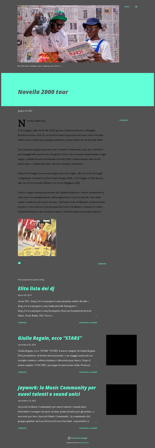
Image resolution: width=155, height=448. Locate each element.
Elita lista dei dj (36, 288)
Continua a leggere (88, 322)
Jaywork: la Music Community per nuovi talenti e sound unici (57, 390)
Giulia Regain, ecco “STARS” (50, 338)
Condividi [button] (123, 120)
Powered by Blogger (77, 438)
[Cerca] (127, 6)
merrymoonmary (84, 442)
